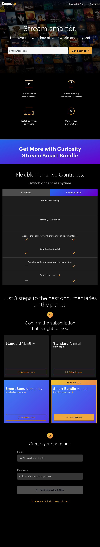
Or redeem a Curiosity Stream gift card (50, 496)
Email (20, 447)
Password (22, 465)
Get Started (80, 46)
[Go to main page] (9, 4)
